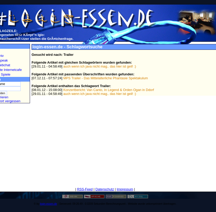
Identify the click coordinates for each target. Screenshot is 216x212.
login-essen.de (48, 203)
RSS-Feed (85, 189)
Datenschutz (104, 189)
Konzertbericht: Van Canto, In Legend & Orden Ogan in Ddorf (108, 90)
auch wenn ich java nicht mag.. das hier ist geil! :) (99, 66)
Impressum (125, 189)
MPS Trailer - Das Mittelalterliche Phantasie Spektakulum (105, 78)
